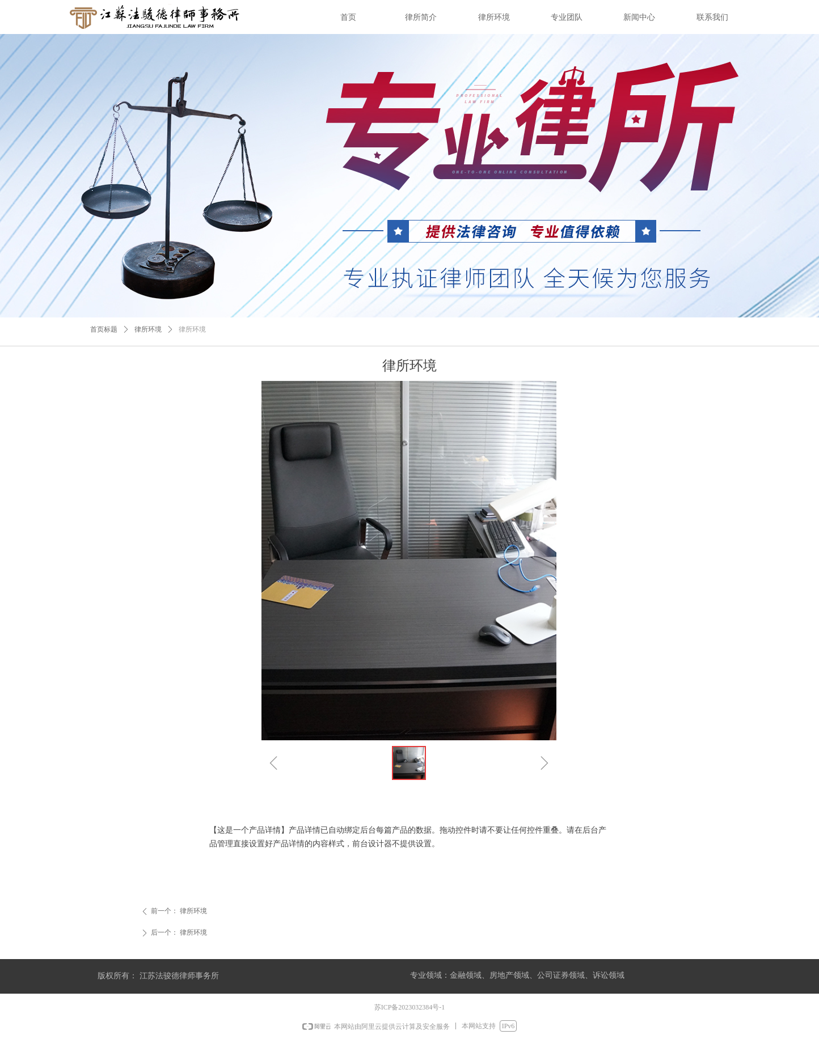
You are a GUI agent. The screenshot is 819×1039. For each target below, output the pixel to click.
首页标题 (103, 329)
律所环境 (148, 329)
